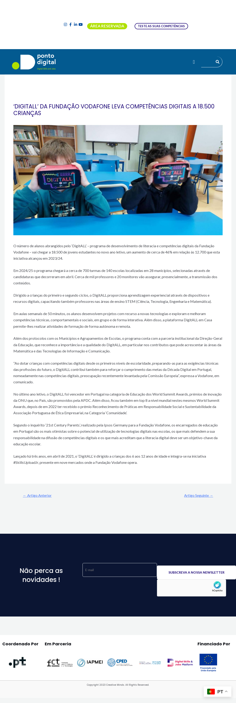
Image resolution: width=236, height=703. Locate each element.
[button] (193, 61)
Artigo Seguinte (197, 495)
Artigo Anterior (39, 495)
